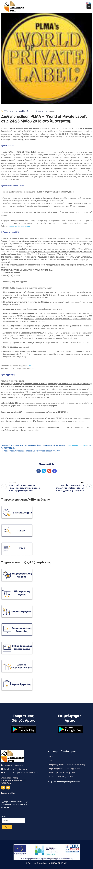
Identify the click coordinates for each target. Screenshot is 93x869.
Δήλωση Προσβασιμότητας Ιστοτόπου (64, 782)
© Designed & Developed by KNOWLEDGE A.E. (46, 863)
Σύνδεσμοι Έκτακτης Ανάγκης (61, 777)
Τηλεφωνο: (14, 765)
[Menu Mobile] (89, 6)
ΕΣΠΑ (51, 757)
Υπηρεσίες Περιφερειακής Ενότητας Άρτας (67, 765)
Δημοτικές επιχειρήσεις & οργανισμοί (64, 769)
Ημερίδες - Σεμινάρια (26, 111)
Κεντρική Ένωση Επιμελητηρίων (62, 773)
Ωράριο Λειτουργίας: (22, 773)
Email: (16, 769)
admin (40, 111)
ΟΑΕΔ (51, 761)
